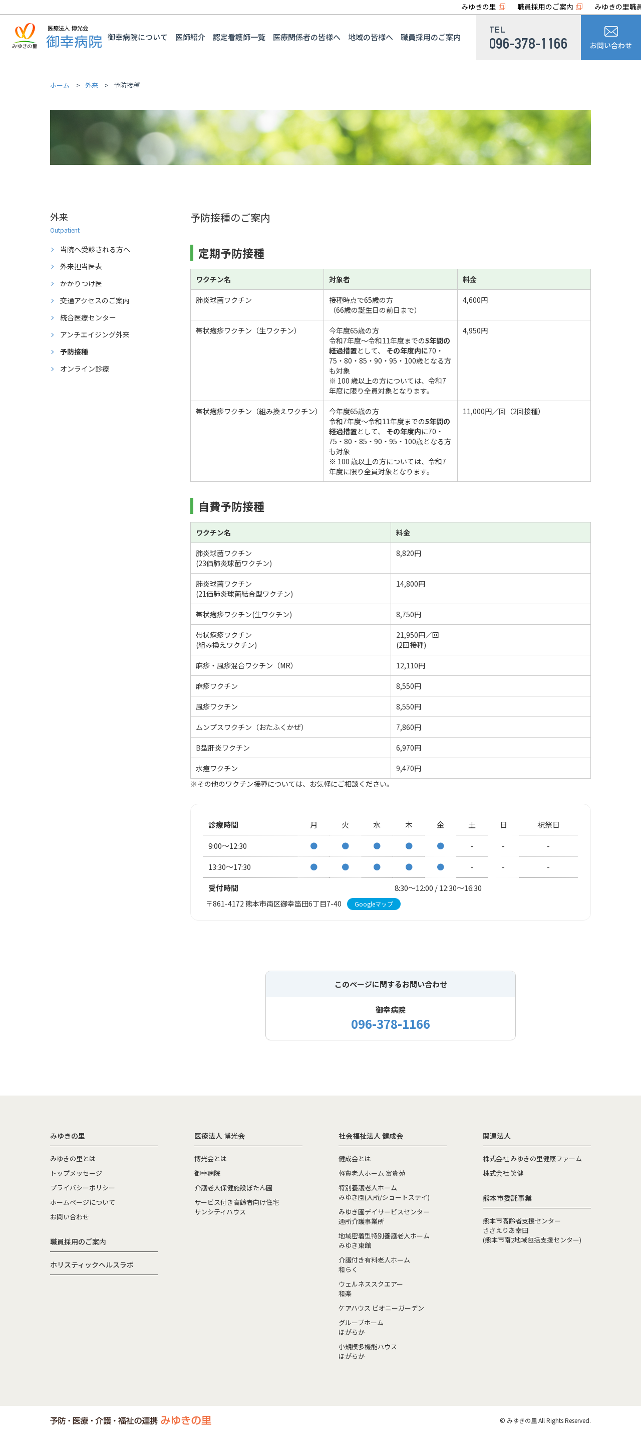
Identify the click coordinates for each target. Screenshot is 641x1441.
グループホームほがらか (361, 1327)
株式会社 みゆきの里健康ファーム (532, 1158)
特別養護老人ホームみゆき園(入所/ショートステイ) (384, 1192)
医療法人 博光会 (219, 1136)
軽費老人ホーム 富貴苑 (372, 1173)
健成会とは (355, 1158)
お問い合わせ (611, 38)
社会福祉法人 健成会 (371, 1136)
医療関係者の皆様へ (307, 37)
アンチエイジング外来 (95, 334)
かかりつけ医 (81, 283)
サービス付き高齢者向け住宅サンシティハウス (236, 1206)
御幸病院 (207, 1173)
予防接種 (74, 351)
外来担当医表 (81, 266)
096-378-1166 (390, 1023)
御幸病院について (138, 37)
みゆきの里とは (73, 1158)
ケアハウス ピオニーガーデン (381, 1308)
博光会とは (210, 1158)
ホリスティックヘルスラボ (92, 1264)
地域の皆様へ (370, 37)
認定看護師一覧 (239, 37)
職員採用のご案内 (545, 7)
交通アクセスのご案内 (95, 300)
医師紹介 (190, 37)
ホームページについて (82, 1202)
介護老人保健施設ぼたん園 (233, 1187)
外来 (91, 85)
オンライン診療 (84, 369)
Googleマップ (374, 903)
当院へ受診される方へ (95, 249)
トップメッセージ (76, 1173)
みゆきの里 (478, 7)
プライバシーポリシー (82, 1187)
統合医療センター (88, 317)
